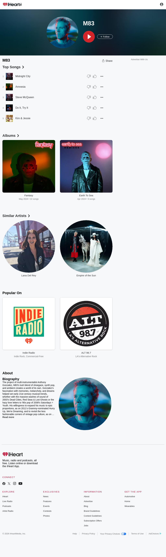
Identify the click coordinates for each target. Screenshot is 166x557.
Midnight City (22, 76)
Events (46, 506)
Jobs (86, 525)
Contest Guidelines (93, 516)
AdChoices (155, 533)
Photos (46, 516)
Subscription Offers (93, 520)
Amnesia (20, 86)
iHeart (5, 496)
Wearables (129, 506)
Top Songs (13, 67)
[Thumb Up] (95, 76)
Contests (47, 511)
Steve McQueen (24, 97)
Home (127, 501)
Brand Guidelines (92, 511)
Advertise (88, 501)
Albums (11, 136)
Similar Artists (16, 216)
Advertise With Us (139, 59)
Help (75, 533)
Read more (8, 417)
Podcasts (6, 506)
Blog (86, 506)
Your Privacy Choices (113, 534)
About (86, 496)
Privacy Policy (88, 533)
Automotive (129, 496)
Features (47, 501)
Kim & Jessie (22, 118)
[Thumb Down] (89, 76)
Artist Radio (7, 511)
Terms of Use (137, 533)
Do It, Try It (21, 107)
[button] (89, 37)
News (45, 496)
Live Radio (7, 501)
